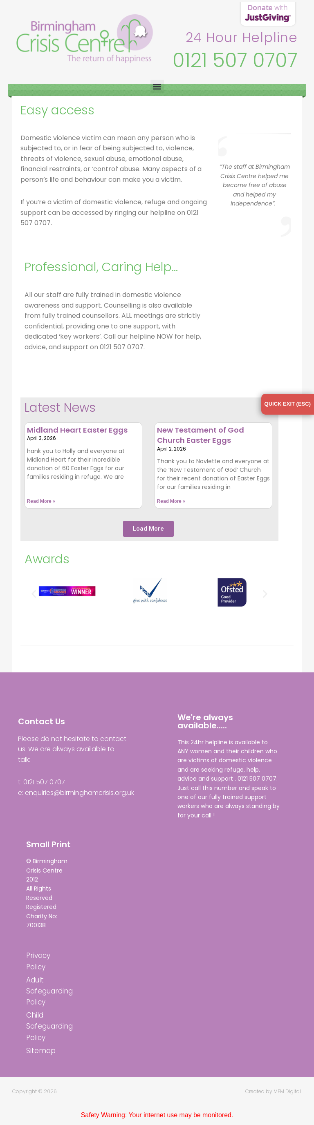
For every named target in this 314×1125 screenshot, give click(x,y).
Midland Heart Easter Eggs (77, 430)
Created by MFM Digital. (273, 1091)
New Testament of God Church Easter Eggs (200, 435)
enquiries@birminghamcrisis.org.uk (79, 793)
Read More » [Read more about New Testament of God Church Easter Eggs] (171, 501)
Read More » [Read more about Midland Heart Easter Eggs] (41, 501)
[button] (157, 86)
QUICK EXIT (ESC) (288, 404)
